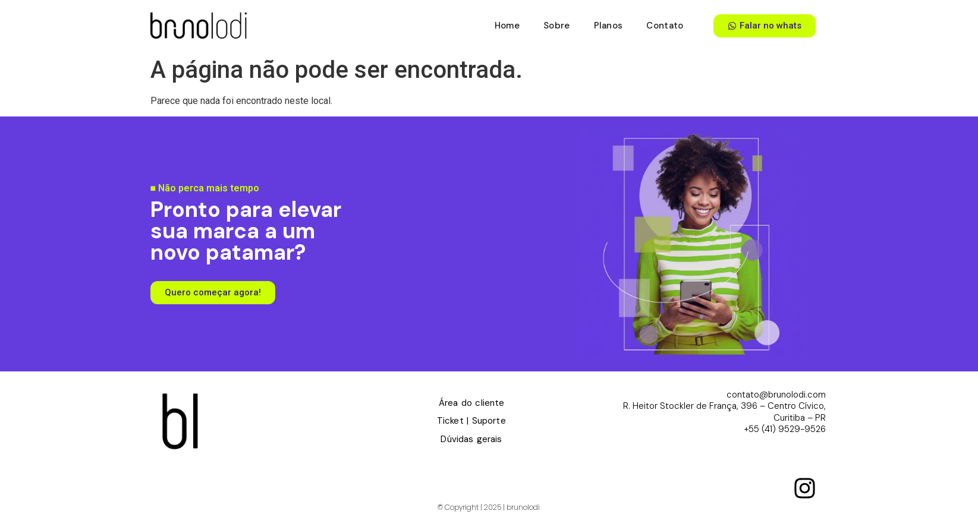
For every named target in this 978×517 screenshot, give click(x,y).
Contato (664, 25)
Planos (608, 25)
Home (507, 25)
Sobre (556, 25)
